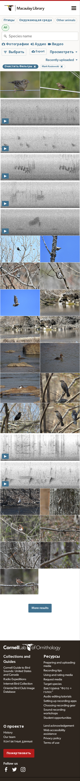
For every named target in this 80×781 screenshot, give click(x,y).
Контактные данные (18, 741)
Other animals (66, 20)
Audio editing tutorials (57, 696)
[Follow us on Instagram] (23, 769)
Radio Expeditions (14, 679)
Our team (9, 737)
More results (40, 608)
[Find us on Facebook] (6, 769)
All (5, 27)
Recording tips (53, 670)
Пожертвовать (19, 753)
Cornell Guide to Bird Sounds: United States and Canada (17, 671)
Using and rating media (58, 675)
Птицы (9, 20)
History (8, 732)
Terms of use (51, 742)
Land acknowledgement (59, 725)
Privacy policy (52, 738)
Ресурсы (52, 657)
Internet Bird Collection (18, 683)
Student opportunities (57, 717)
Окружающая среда (35, 20)
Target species (53, 683)
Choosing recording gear (60, 705)
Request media (53, 679)
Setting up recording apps (60, 701)
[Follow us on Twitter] (14, 769)
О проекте (13, 727)
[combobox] (43, 36)
